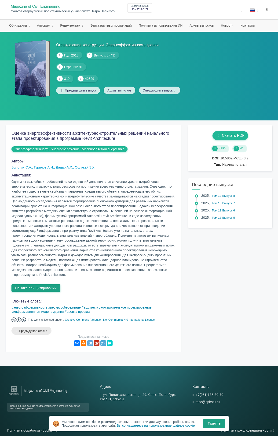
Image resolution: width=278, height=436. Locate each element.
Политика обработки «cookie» (32, 430)
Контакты (248, 25)
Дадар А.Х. (64, 167)
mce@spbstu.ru (208, 402)
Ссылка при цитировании (36, 288)
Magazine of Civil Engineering (35, 6)
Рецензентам (70, 25)
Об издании (18, 25)
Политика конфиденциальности (247, 430)
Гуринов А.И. (44, 167)
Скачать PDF (230, 135)
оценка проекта (78, 311)
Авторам (44, 25)
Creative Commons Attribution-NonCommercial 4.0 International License (110, 319)
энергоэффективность (30, 307)
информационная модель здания (38, 311)
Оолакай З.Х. (85, 167)
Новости (227, 25)
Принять (214, 423)
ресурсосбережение (65, 307)
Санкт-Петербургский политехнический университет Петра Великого (63, 11)
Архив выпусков (202, 25)
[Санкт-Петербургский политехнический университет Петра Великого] (14, 395)
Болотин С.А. (21, 167)
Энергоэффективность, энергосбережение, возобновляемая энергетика (69, 149)
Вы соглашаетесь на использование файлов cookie (156, 425)
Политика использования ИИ (161, 25)
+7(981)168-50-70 (209, 395)
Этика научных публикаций (111, 25)
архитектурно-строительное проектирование (117, 307)
